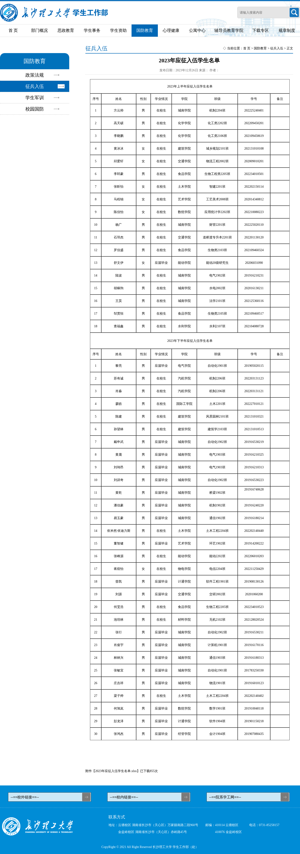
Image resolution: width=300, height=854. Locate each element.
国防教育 (144, 30)
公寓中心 (197, 30)
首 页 (13, 30)
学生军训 (34, 97)
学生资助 (118, 30)
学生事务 (92, 30)
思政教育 (65, 30)
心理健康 (171, 30)
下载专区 (260, 30)
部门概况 (39, 30)
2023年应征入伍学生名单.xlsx (116, 771)
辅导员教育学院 (228, 30)
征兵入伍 (34, 86)
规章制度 (287, 30)
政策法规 (34, 75)
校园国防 (34, 108)
